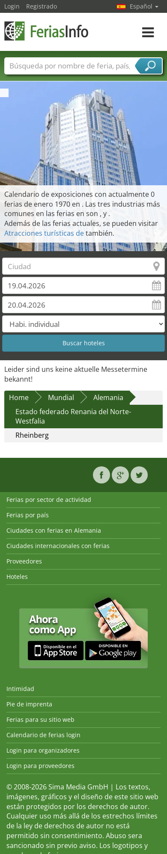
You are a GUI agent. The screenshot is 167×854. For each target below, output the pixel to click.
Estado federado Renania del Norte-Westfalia (73, 416)
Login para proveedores (40, 766)
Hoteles (17, 576)
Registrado (41, 6)
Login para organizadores (43, 750)
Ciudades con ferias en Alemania (53, 530)
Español (144, 6)
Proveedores (24, 561)
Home (19, 397)
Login (12, 6)
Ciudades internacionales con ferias (58, 546)
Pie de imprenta (29, 704)
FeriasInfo (47, 31)
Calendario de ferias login (43, 735)
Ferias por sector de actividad (48, 499)
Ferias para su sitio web (40, 719)
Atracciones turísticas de (45, 233)
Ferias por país (27, 515)
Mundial (61, 397)
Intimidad (20, 689)
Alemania (108, 397)
